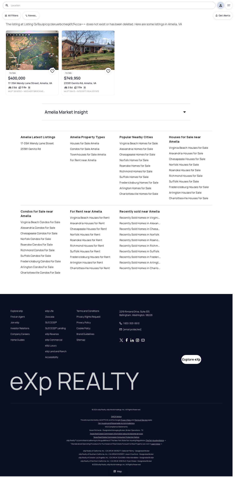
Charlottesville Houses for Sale (188, 198)
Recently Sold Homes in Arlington (140, 262)
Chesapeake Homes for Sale (137, 154)
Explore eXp (17, 311)
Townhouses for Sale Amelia (88, 154)
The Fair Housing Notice (155, 440)
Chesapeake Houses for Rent (88, 229)
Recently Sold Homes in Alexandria (140, 223)
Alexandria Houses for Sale (186, 153)
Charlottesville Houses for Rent (90, 268)
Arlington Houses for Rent (86, 262)
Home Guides (17, 340)
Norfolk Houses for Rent (85, 234)
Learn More (155, 444)
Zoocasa (49, 317)
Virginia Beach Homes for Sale (139, 143)
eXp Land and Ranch (55, 351)
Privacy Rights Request (88, 317)
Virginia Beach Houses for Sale (188, 148)
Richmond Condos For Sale (38, 250)
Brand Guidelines (85, 334)
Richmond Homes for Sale (136, 171)
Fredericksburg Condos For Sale (41, 261)
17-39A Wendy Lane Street (37, 143)
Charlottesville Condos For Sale (40, 272)
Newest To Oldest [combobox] (32, 15)
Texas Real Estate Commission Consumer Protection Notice (116, 437)
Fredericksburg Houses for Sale (189, 187)
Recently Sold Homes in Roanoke (140, 240)
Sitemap (81, 340)
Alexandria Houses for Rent (87, 223)
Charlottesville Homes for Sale (139, 194)
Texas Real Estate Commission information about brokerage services (116, 433)
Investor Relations (20, 328)
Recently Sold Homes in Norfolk (139, 234)
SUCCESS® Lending (55, 328)
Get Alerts (223, 15)
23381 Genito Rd (31, 149)
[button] (116, 112)
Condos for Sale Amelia (84, 149)
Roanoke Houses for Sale (185, 170)
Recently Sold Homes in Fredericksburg (140, 257)
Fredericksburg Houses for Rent (90, 257)
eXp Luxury (51, 345)
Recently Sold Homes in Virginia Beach (140, 217)
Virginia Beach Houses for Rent (90, 217)
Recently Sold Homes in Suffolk (139, 251)
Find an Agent (18, 317)
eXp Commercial (53, 340)
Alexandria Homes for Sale (136, 149)
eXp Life (49, 311)
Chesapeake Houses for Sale (187, 159)
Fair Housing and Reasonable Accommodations (116, 423)
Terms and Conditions (88, 311)
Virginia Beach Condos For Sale (40, 222)
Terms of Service (141, 420)
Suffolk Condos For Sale (36, 256)
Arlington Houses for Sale (185, 192)
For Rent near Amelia (83, 160)
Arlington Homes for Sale (135, 188)
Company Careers (20, 334)
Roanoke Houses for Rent (86, 240)
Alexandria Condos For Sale (38, 228)
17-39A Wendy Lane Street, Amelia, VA (30, 83)
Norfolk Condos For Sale (36, 239)
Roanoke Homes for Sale (135, 166)
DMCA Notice (116, 416)
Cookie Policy (83, 328)
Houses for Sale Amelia (84, 143)
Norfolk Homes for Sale (134, 160)
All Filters (11, 15)
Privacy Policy (84, 322)
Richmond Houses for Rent (87, 245)
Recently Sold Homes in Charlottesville (140, 268)
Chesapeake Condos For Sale (39, 233)
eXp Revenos (52, 334)
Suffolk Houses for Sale (184, 181)
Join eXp (15, 322)
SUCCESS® (51, 322)
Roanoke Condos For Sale (37, 244)
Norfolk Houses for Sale (184, 164)
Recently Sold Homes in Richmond (140, 245)
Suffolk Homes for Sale (134, 177)
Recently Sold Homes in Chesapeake (140, 229)
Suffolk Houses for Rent (85, 251)
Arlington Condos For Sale (37, 267)
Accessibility (51, 357)
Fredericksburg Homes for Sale (139, 182)
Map (117, 471)
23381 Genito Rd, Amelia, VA (80, 83)
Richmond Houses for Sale (186, 176)
